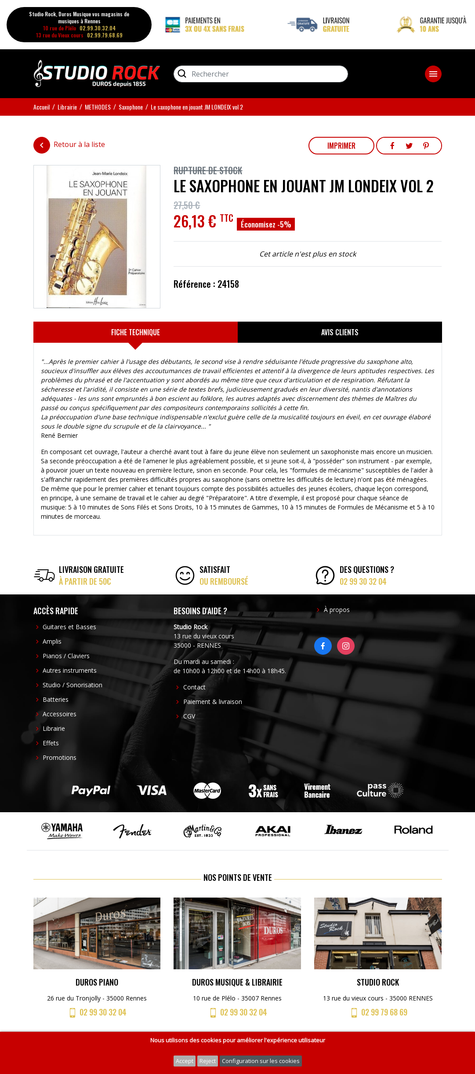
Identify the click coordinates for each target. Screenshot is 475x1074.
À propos (337, 609)
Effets (51, 743)
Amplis (52, 641)
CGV (189, 716)
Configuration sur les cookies (261, 1061)
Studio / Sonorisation (72, 685)
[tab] (135, 332)
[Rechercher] (261, 74)
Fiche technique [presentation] (135, 332)
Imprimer (341, 145)
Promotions (59, 757)
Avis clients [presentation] (340, 332)
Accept (184, 1061)
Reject (207, 1061)
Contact (194, 687)
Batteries (56, 699)
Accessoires (59, 714)
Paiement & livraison (212, 701)
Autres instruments (70, 670)
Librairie (54, 728)
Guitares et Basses (69, 627)
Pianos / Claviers (66, 656)
